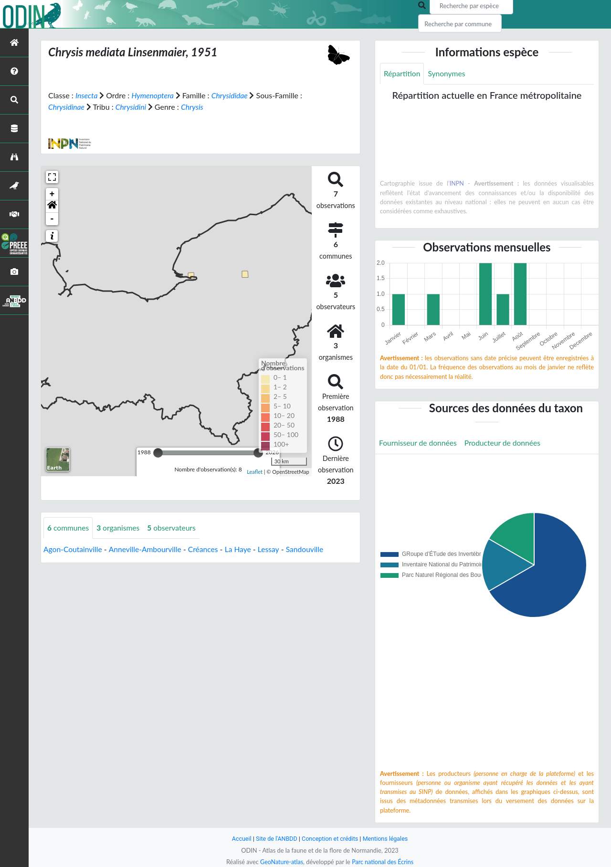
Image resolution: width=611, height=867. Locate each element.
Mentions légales (387, 838)
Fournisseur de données (419, 443)
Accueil (240, 838)
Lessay (273, 549)
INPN (456, 184)
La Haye (242, 549)
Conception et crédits (330, 838)
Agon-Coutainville (73, 549)
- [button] (52, 218)
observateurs (174, 527)
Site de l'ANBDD (275, 838)
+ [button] (52, 193)
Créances (206, 549)
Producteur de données (505, 443)
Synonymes (448, 73)
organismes (120, 527)
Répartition (402, 73)
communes (68, 527)
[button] (52, 206)
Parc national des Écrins (383, 862)
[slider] (158, 452)
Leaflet (255, 471)
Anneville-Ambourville (147, 549)
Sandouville (310, 549)
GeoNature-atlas (281, 862)
